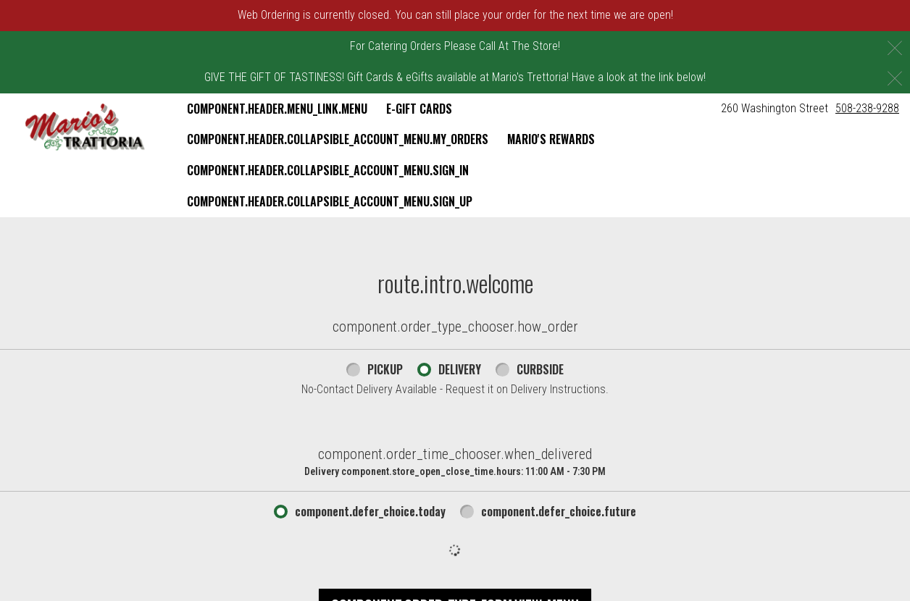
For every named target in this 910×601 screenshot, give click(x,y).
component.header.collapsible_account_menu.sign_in (328, 170)
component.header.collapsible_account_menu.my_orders (337, 139)
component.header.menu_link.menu (277, 108)
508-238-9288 (867, 108)
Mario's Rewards (551, 139)
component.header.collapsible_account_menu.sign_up (329, 201)
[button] (85, 127)
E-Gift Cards (419, 108)
